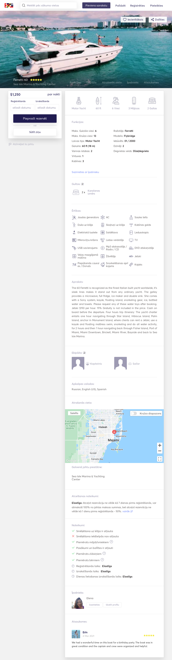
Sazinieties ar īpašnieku (85, 172)
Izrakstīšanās (42, 101)
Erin (85, 632)
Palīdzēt (120, 5)
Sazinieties (94, 604)
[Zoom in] (159, 445)
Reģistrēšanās (18, 101)
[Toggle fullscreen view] (159, 459)
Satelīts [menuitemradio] (74, 413)
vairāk (127, 511)
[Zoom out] (159, 451)
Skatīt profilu (112, 604)
